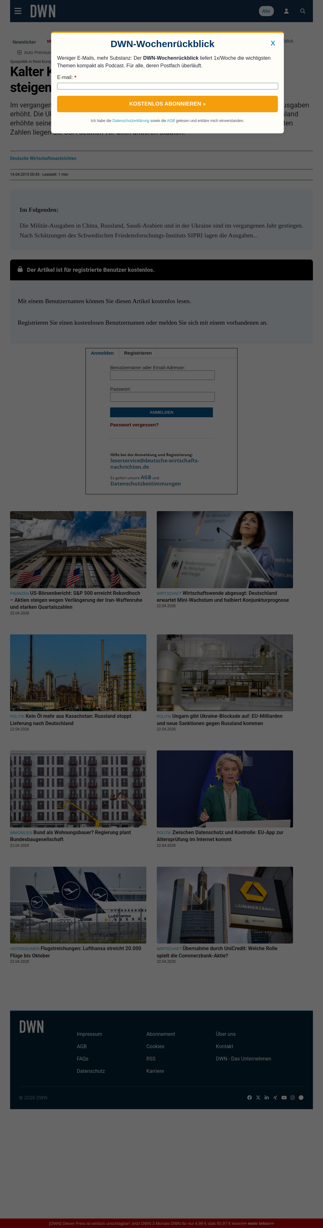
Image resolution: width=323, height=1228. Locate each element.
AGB (171, 121)
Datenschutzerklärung (131, 121)
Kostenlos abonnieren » (167, 104)
